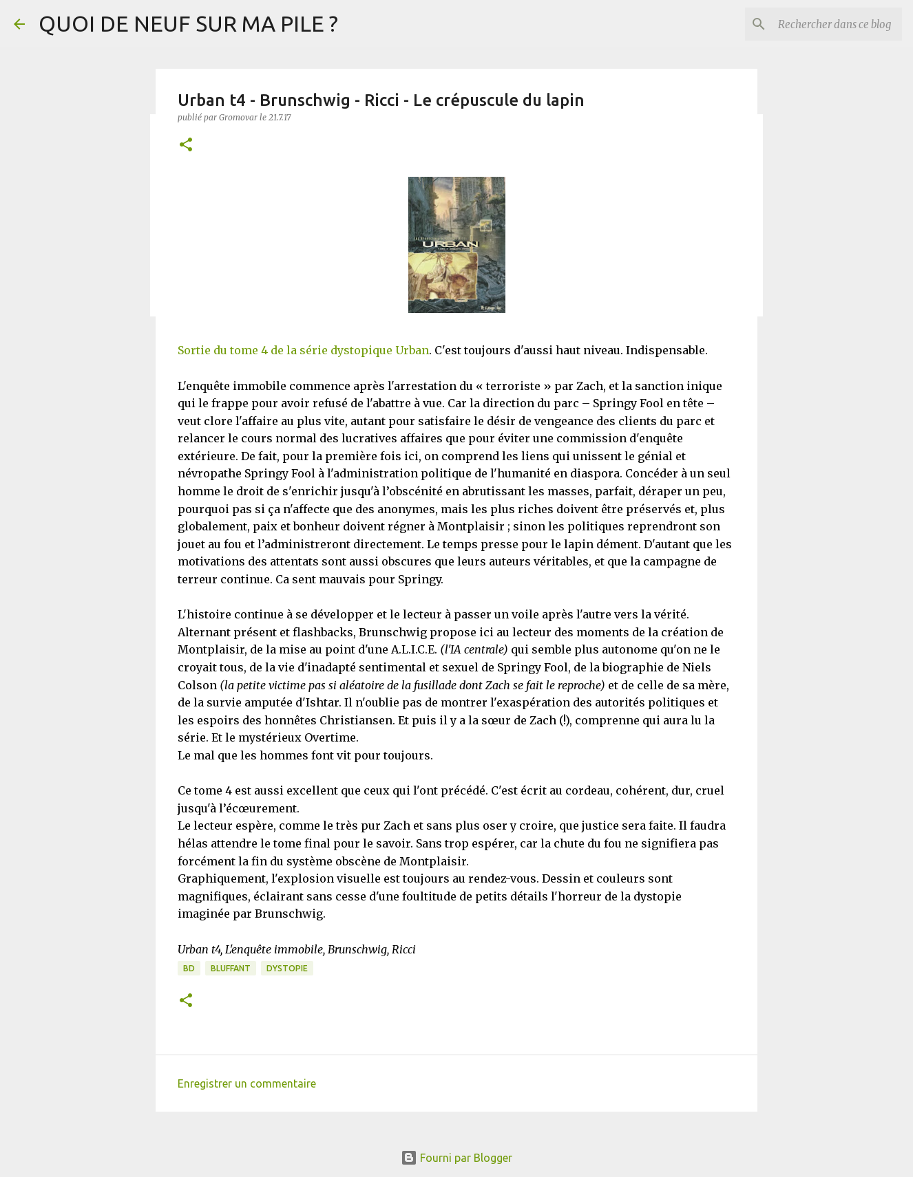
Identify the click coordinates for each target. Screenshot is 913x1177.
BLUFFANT (231, 968)
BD (189, 968)
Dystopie (287, 968)
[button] (186, 145)
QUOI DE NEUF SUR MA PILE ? (188, 23)
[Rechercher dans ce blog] (829, 24)
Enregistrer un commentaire (247, 1083)
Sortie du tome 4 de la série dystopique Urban (303, 350)
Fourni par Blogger (456, 1158)
